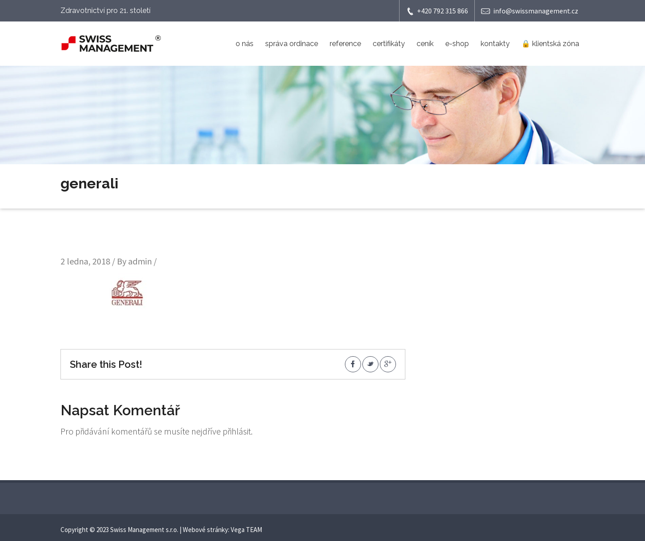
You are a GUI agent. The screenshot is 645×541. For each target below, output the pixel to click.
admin (140, 261)
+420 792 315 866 (437, 11)
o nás (245, 43)
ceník (425, 43)
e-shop (457, 43)
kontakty (495, 43)
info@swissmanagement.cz (529, 11)
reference (345, 43)
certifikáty (389, 43)
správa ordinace (291, 43)
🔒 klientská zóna (550, 43)
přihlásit (237, 431)
